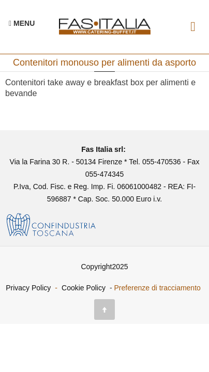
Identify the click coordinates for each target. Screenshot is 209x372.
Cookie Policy (84, 288)
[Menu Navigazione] (21, 23)
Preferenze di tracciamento (157, 288)
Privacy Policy (28, 288)
